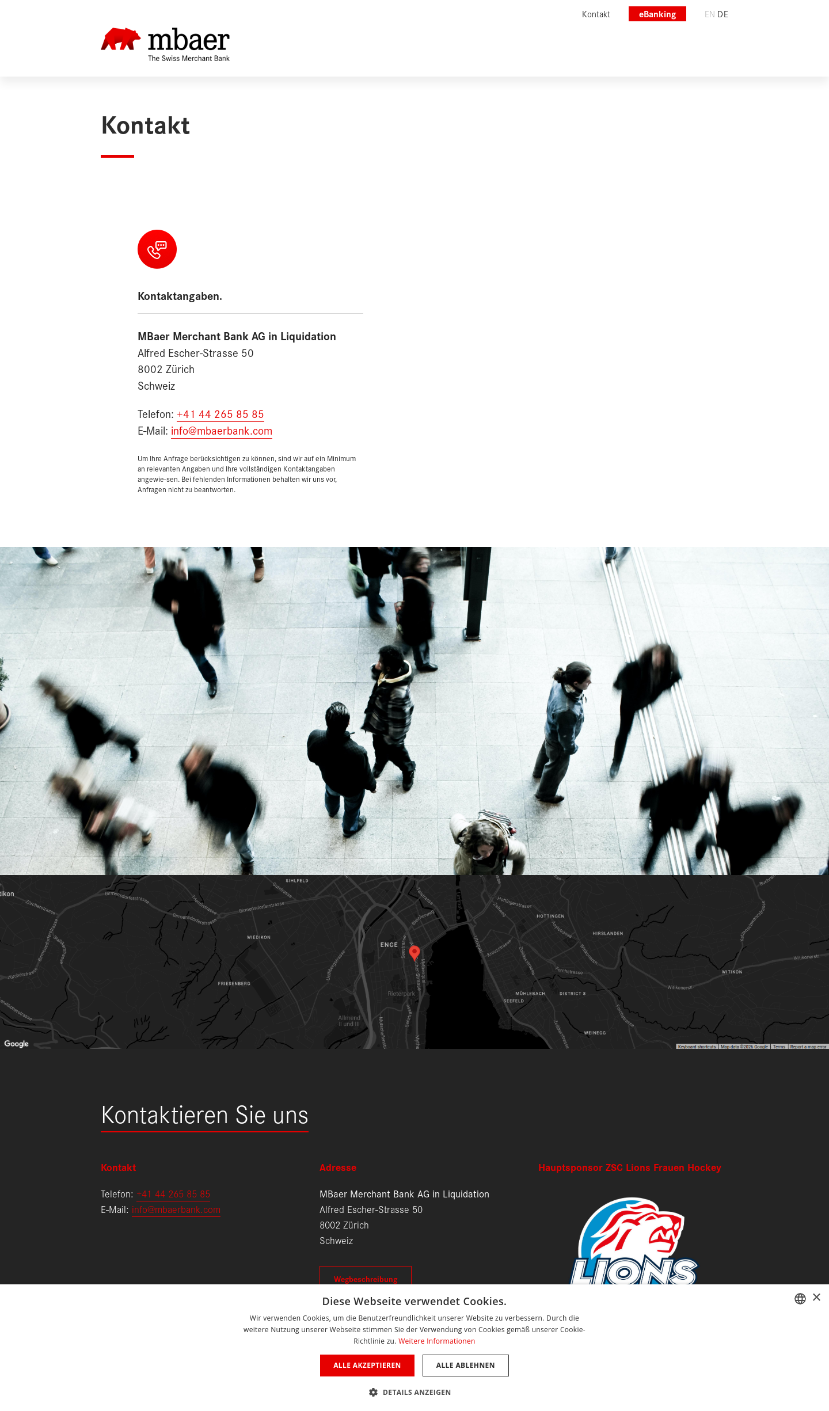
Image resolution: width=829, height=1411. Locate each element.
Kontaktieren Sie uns (205, 1112)
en (710, 13)
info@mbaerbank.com (221, 429)
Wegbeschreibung (365, 1278)
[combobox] (800, 1298)
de (722, 13)
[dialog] (414, 1347)
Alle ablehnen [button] (465, 1365)
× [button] (816, 1298)
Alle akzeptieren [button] (367, 1365)
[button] (414, 1391)
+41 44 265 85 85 (220, 413)
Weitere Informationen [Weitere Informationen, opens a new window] (437, 1341)
